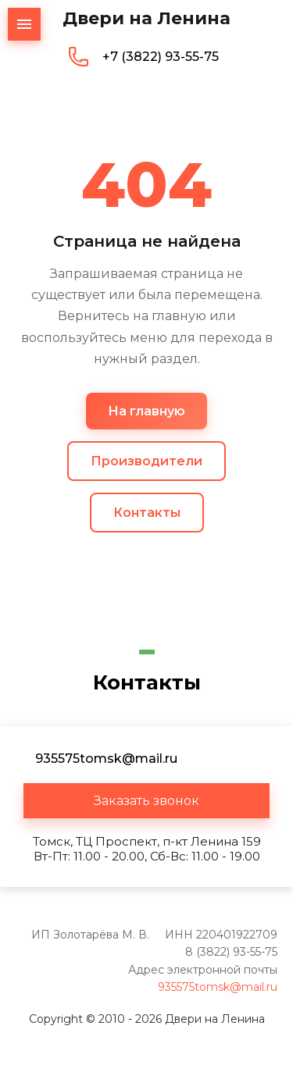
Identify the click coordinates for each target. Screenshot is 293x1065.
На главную (146, 411)
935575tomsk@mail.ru (217, 987)
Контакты (146, 512)
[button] (146, 800)
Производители (146, 461)
